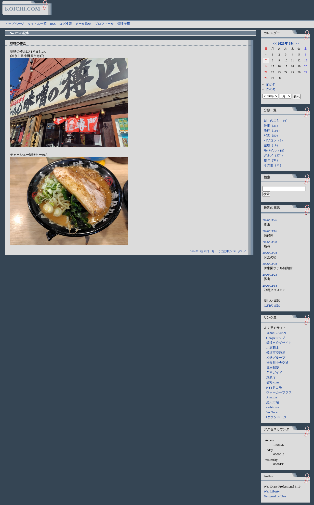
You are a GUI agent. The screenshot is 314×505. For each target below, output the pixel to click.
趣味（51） (272, 160)
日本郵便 (272, 367)
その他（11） (273, 165)
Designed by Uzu (275, 496)
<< (275, 43)
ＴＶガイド (274, 372)
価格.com (272, 382)
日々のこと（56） (276, 120)
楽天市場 (272, 402)
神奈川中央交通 (277, 363)
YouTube (272, 412)
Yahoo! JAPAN (276, 333)
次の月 (271, 89)
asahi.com (272, 407)
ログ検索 (65, 24)
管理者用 (123, 24)
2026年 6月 (286, 43)
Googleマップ (275, 338)
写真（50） (272, 135)
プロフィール (104, 24)
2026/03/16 (269, 231)
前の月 (271, 84)
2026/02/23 (269, 274)
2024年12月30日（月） (203, 251)
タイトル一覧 (37, 24)
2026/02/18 (269, 285)
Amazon (271, 397)
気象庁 (271, 377)
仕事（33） (272, 125)
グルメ (242, 251)
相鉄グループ (275, 357)
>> (297, 43)
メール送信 (83, 24)
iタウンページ (276, 417)
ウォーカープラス (279, 392)
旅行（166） (272, 130)
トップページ (14, 24)
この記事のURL (227, 251)
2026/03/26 (269, 220)
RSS (53, 24)
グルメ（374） (274, 155)
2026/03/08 (269, 242)
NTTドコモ (274, 387)
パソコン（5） (274, 140)
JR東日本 (272, 348)
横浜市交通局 (275, 352)
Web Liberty (272, 491)
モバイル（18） (275, 150)
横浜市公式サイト (279, 343)
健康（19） (272, 145)
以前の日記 (272, 305)
